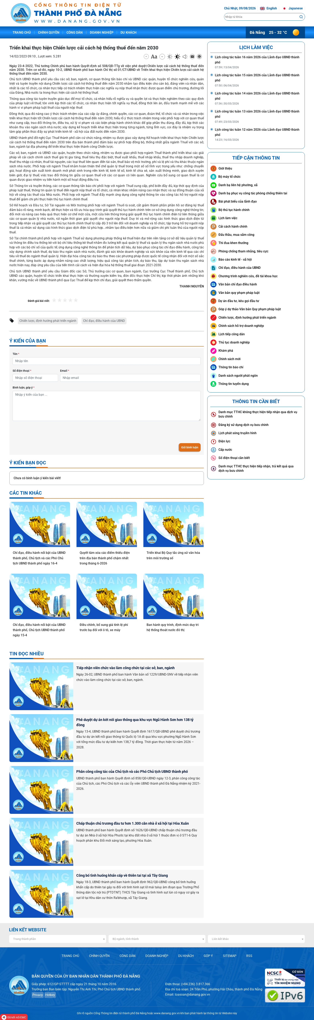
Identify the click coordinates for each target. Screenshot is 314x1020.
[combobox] (57, 939)
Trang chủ (22, 32)
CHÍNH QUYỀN (99, 956)
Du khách (129, 32)
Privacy (37, 995)
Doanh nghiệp (101, 32)
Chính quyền (48, 32)
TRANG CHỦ (70, 956)
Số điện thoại (22, 370)
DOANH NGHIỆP (156, 956)
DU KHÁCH (186, 956)
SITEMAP (229, 956)
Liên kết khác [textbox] (220, 939)
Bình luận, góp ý (23, 387)
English (268, 8)
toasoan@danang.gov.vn (192, 994)
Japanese (292, 8)
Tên (16, 353)
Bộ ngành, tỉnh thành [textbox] (126, 939)
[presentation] (43, 432)
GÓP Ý (208, 956)
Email (64, 370)
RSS (249, 956)
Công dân (74, 32)
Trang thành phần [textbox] (24, 939)
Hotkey (50, 995)
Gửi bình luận (189, 447)
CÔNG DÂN (127, 956)
